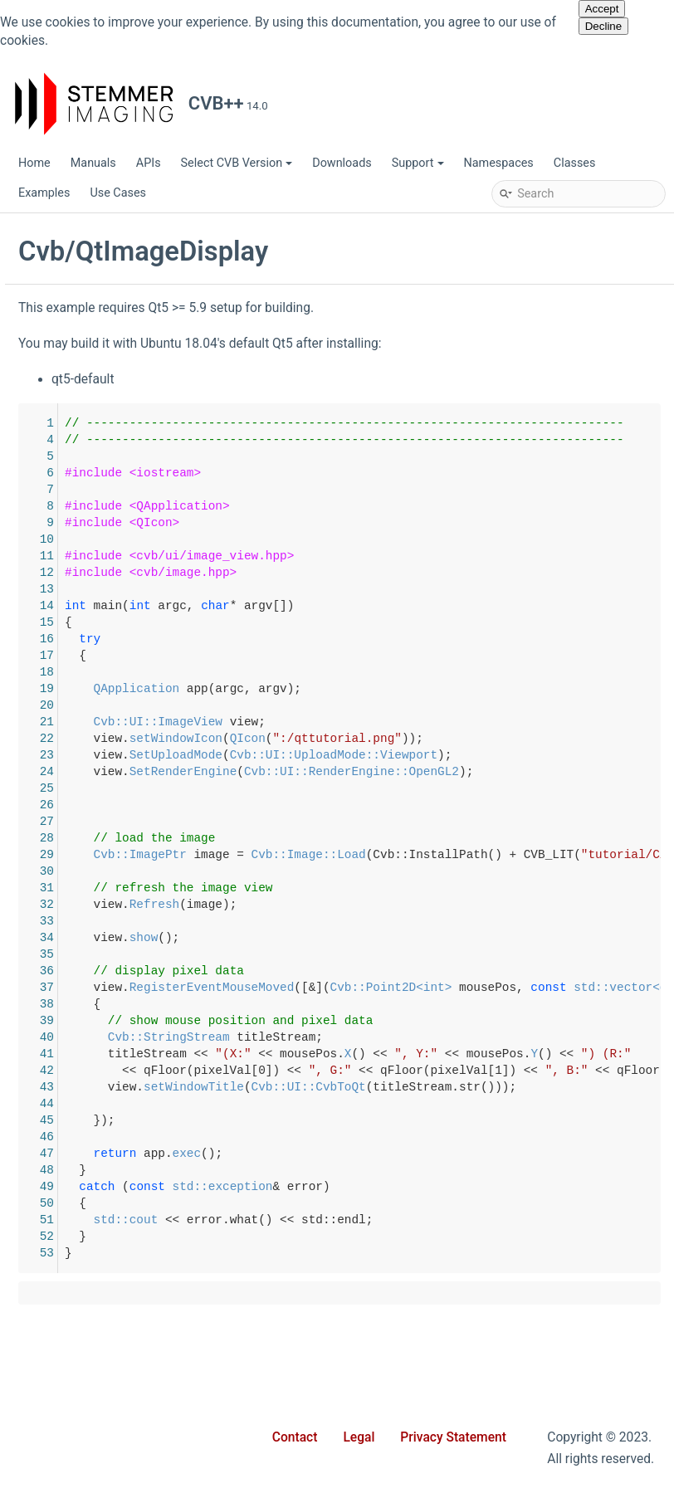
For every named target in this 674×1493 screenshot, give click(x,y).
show (388, 937)
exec (431, 1153)
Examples (44, 193)
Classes (575, 163)
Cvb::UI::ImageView (402, 722)
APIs (148, 163)
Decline (603, 26)
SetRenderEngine (427, 771)
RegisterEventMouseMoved (456, 987)
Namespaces (499, 163)
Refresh (398, 904)
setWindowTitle (438, 1087)
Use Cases (118, 193)
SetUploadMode (420, 755)
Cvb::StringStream (413, 1037)
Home (34, 163)
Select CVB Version (237, 163)
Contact (295, 1437)
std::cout (370, 1220)
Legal (358, 1437)
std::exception (467, 1186)
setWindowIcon (420, 738)
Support (418, 163)
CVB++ (35, 230)
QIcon (492, 738)
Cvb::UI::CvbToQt (553, 1087)
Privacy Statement (453, 1437)
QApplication (381, 688)
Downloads (342, 163)
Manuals (93, 163)
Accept (602, 8)
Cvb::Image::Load (553, 854)
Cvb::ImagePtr (384, 854)
